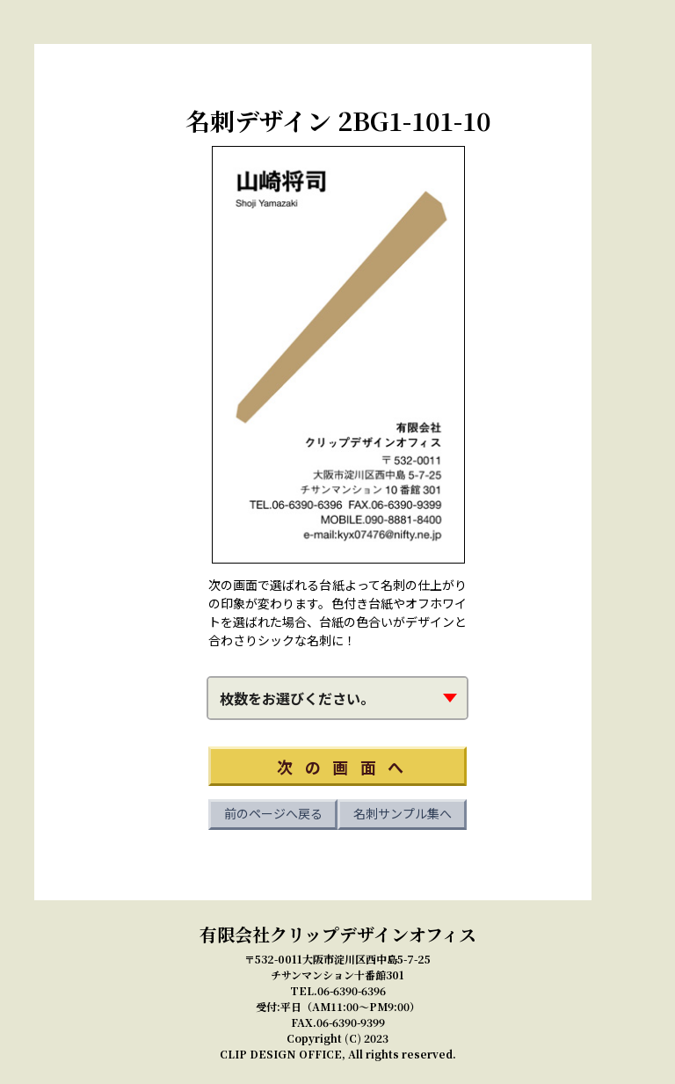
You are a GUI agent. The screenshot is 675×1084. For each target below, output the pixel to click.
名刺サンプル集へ (402, 813)
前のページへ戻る (273, 813)
